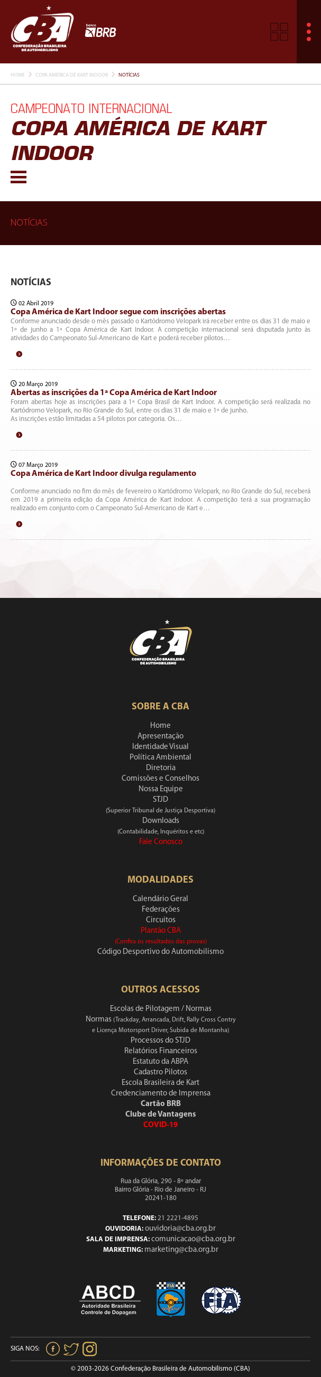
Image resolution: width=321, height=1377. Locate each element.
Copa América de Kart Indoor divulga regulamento (103, 474)
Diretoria (161, 768)
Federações (161, 910)
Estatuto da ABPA (160, 1062)
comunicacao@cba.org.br (193, 1239)
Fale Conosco (160, 842)
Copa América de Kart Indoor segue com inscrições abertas (118, 312)
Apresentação (160, 737)
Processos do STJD (160, 1041)
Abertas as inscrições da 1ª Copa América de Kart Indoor (114, 393)
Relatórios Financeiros (160, 1051)
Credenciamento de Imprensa (160, 1094)
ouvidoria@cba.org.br (180, 1229)
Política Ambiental (160, 758)
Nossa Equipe (161, 789)
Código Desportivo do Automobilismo (160, 952)
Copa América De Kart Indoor (71, 75)
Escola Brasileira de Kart (160, 1083)
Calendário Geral (160, 899)
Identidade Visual (160, 747)
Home (18, 75)
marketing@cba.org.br (181, 1250)
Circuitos (161, 920)
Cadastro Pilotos (160, 1072)
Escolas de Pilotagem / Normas (161, 1009)
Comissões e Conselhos (160, 779)
